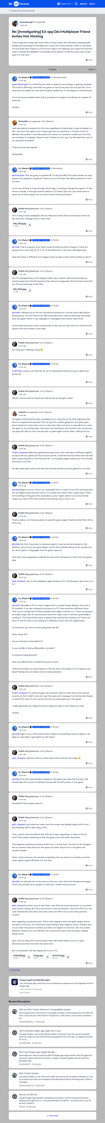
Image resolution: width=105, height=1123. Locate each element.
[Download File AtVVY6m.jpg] (68, 956)
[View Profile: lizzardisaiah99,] (14, 1054)
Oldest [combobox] (92, 69)
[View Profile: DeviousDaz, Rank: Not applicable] (14, 122)
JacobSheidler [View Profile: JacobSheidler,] (25, 1043)
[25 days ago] (39, 1021)
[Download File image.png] (47, 956)
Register (83, 4)
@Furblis (16, 247)
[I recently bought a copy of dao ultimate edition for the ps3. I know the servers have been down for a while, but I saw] (56, 1037)
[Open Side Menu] (10, 4)
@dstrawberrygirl (20, 84)
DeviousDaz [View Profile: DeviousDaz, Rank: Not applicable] (23, 121)
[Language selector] (65, 3)
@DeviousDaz (18, 175)
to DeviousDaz (57, 168)
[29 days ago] (39, 1085)
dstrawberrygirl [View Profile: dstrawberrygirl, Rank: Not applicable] (26, 22)
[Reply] (89, 60)
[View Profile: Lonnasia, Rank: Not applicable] (14, 413)
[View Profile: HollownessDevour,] (14, 1011)
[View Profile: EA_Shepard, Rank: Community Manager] (14, 78)
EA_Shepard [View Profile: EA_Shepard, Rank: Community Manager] (23, 77)
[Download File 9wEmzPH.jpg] (29, 956)
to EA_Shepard (47, 121)
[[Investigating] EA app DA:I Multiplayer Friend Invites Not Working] (32, 25)
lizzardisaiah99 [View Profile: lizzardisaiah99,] (24, 1064)
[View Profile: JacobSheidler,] (14, 1032)
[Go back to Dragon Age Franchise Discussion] (57, 980)
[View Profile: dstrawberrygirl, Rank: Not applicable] (15, 23)
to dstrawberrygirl (58, 77)
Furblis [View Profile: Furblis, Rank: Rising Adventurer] (21, 208)
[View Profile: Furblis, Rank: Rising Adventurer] (14, 210)
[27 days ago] (36, 1043)
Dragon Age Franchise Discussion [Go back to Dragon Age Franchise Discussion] (22, 11)
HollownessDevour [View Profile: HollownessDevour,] (26, 1021)
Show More (14, 970)
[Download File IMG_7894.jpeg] (30, 290)
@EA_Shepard (20, 452)
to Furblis (55, 240)
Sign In (92, 4)
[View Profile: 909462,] (14, 1096)
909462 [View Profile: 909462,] (22, 1106)
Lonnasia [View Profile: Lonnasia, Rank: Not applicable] (22, 412)
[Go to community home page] (21, 3)
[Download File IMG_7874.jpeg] (29, 224)
